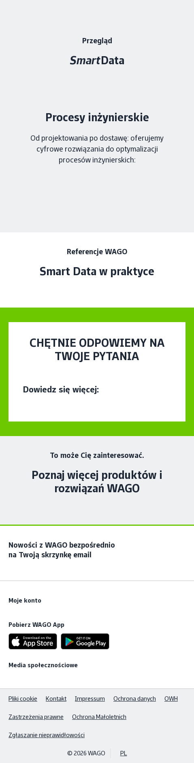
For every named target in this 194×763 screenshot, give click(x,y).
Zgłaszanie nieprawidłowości (47, 734)
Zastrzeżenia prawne (36, 716)
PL (123, 753)
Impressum (90, 698)
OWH (171, 698)
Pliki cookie (23, 698)
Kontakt (56, 698)
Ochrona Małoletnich (99, 716)
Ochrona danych (134, 698)
